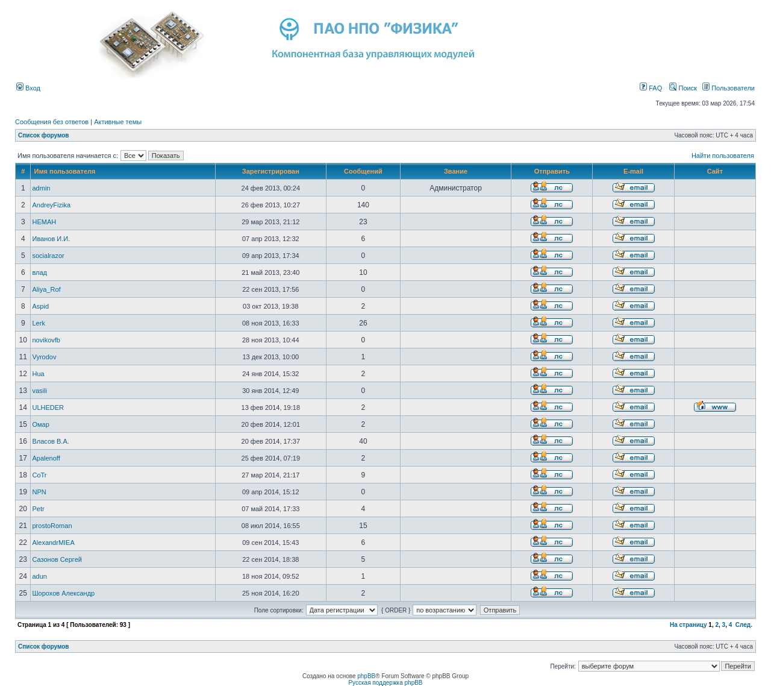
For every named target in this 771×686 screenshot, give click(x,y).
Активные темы (118, 121)
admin (41, 188)
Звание (455, 171)
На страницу (688, 624)
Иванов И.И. (51, 238)
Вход (28, 88)
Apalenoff (46, 458)
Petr (38, 508)
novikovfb (46, 340)
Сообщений (363, 171)
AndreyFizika (51, 205)
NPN (39, 492)
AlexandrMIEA (53, 542)
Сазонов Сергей (56, 559)
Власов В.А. (50, 441)
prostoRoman (52, 525)
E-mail (633, 171)
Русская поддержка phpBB (385, 682)
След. (743, 624)
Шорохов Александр (63, 593)
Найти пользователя (722, 155)
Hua (38, 373)
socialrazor (48, 255)
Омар (40, 424)
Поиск (683, 88)
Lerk (38, 323)
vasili (39, 390)
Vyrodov (44, 356)
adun (39, 576)
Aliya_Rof (46, 289)
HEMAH (44, 221)
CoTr (39, 475)
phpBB (366, 676)
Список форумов (43, 135)
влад (39, 272)
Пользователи (728, 88)
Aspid (40, 306)
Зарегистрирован (270, 171)
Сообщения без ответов (52, 121)
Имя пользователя (64, 171)
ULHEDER (48, 407)
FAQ (651, 88)
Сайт (715, 171)
